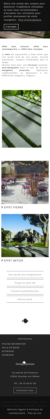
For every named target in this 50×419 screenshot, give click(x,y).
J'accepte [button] (11, 27)
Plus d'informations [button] (29, 20)
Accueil (8, 32)
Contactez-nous (25, 390)
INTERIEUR (8, 355)
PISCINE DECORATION (14, 344)
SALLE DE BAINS (11, 347)
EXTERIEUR (22, 32)
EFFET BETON (12, 260)
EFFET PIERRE (12, 207)
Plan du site (34, 413)
